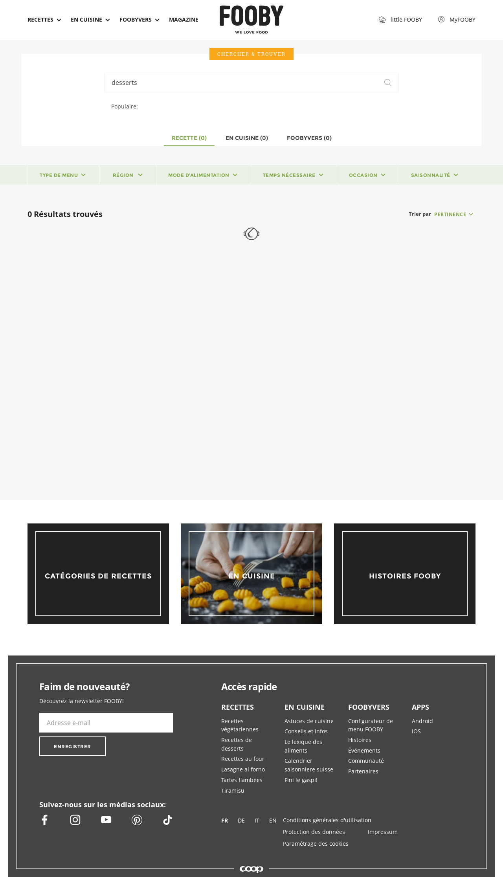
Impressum (383, 831)
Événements (364, 750)
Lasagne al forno (243, 769)
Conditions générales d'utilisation (327, 820)
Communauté (366, 760)
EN (273, 820)
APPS (420, 707)
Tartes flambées (242, 780)
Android (422, 721)
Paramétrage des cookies (316, 843)
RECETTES (237, 707)
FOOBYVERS (368, 707)
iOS (416, 731)
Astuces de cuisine (309, 721)
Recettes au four (242, 758)
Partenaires (363, 771)
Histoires (359, 740)
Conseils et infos (306, 731)
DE (241, 820)
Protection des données (314, 831)
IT (257, 820)
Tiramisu (232, 790)
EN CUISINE (305, 707)
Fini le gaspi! (301, 780)
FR (224, 820)
